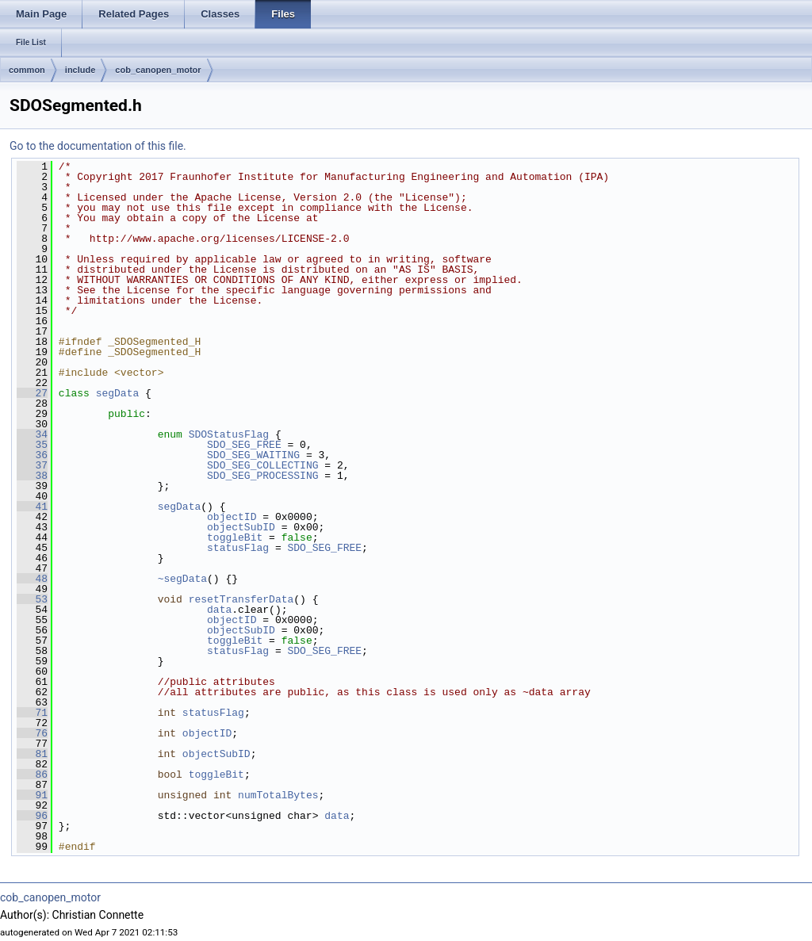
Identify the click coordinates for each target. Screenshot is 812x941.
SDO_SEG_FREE (244, 445)
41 (32, 506)
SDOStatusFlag (229, 434)
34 (32, 434)
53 (32, 599)
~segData (182, 579)
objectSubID (241, 527)
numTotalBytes (278, 795)
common (27, 70)
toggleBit (234, 537)
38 (32, 476)
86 (32, 774)
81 (32, 754)
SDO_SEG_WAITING (253, 455)
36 (32, 455)
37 (32, 465)
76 (32, 733)
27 (32, 393)
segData (118, 393)
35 (32, 445)
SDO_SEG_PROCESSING (262, 476)
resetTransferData (241, 599)
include (80, 70)
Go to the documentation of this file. (98, 146)
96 (32, 816)
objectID (231, 517)
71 (32, 713)
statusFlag (238, 548)
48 (32, 579)
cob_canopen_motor (158, 70)
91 (32, 795)
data (219, 609)
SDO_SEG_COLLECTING (262, 465)
